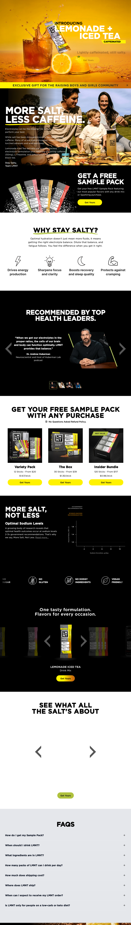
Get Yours (65, 666)
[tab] (53, 385)
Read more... (42, 537)
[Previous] (10, 349)
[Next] (120, 349)
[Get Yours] (102, 202)
